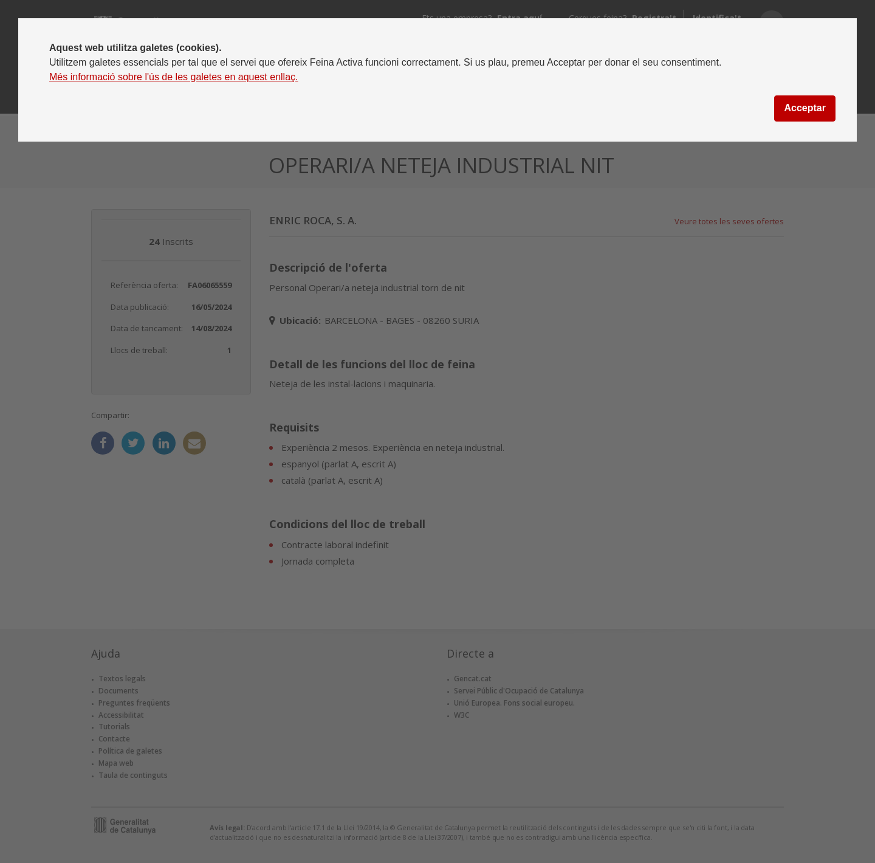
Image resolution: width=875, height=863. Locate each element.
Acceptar (804, 108)
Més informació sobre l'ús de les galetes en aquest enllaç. (173, 77)
